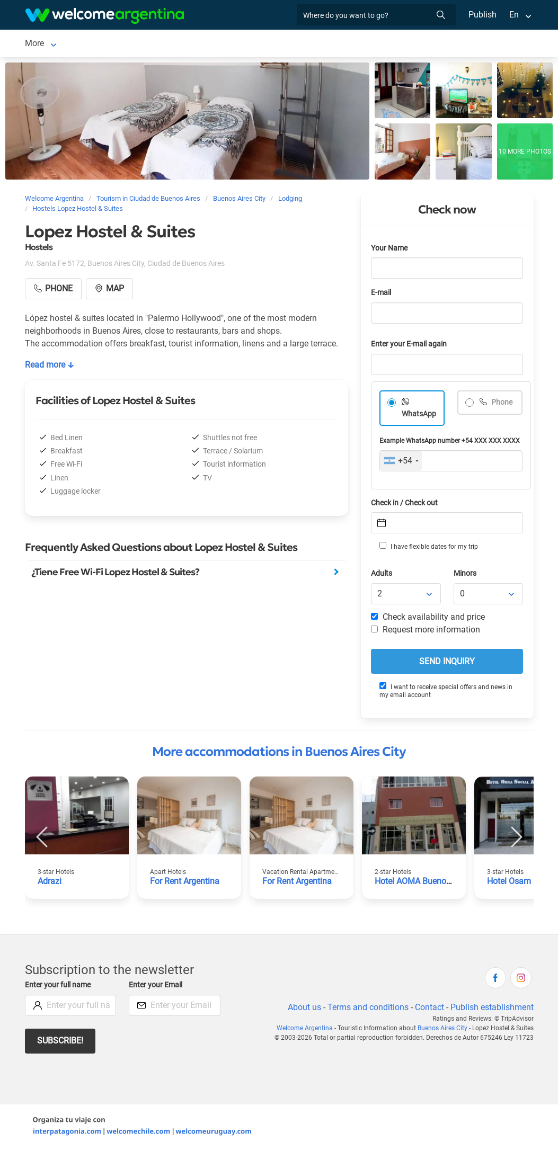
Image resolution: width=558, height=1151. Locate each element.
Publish (482, 15)
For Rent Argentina (185, 883)
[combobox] (401, 463)
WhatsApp (419, 416)
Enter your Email (157, 987)
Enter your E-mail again (410, 346)
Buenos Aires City (442, 1030)
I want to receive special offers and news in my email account (445, 692)
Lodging (149, 44)
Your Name (390, 250)
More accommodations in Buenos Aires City (279, 754)
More (415, 44)
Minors (465, 575)
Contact (428, 1009)
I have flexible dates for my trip (428, 548)
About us (302, 1009)
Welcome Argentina (305, 1030)
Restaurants (370, 44)
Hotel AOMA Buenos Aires (424, 883)
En (514, 15)
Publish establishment (492, 1009)
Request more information (426, 632)
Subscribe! (60, 1043)
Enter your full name (59, 987)
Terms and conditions (366, 1009)
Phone (501, 404)
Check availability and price (428, 619)
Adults (382, 575)
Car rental (216, 44)
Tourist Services (283, 44)
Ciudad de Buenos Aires (69, 44)
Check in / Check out (406, 505)
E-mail (382, 294)
